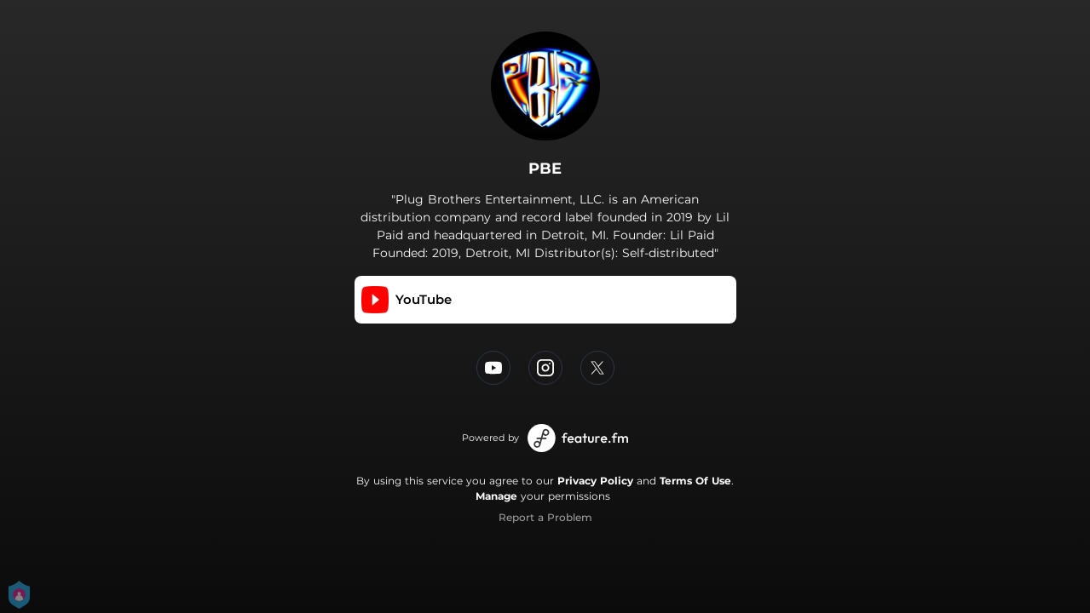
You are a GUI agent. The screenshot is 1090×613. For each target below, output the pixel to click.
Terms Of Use (695, 480)
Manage (496, 496)
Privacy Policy (595, 480)
